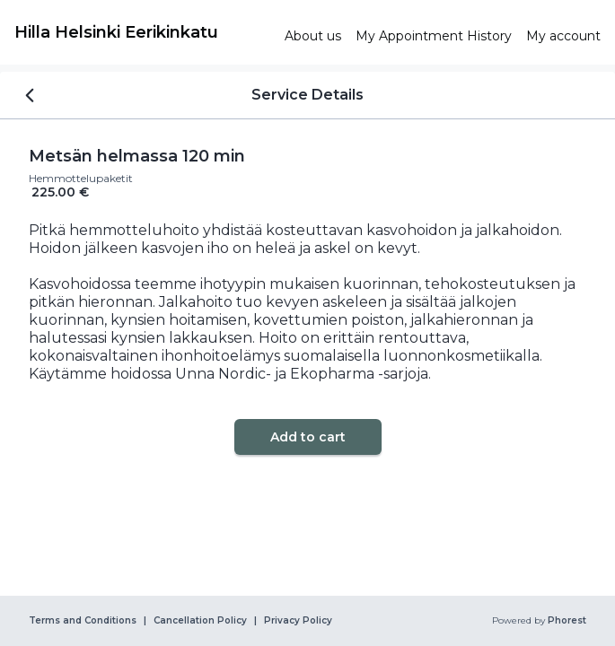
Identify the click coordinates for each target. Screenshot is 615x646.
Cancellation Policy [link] (200, 620)
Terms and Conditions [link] (82, 620)
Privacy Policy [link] (298, 620)
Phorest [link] (565, 620)
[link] (142, 32)
